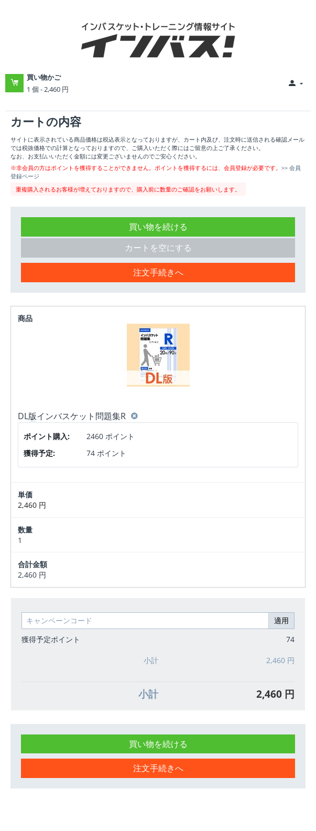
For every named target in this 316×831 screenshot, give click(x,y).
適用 (281, 620)
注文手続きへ (158, 272)
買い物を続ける (158, 226)
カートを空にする (158, 247)
